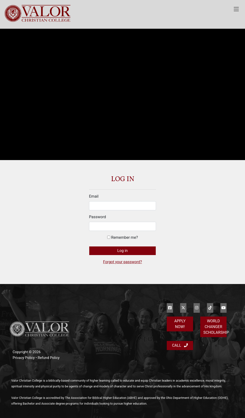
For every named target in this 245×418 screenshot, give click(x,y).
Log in (122, 250)
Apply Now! (180, 324)
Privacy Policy (24, 358)
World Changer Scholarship (215, 327)
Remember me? (122, 237)
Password (97, 217)
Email (94, 196)
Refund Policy (49, 358)
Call (180, 345)
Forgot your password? (122, 262)
